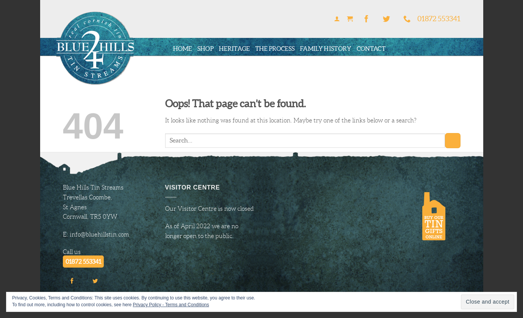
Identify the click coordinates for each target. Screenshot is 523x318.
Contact (371, 48)
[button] (337, 19)
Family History (325, 48)
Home (182, 48)
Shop (205, 48)
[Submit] (452, 140)
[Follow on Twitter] (387, 19)
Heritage (234, 48)
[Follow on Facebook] (366, 19)
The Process (275, 48)
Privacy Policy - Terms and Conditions (171, 304)
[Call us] (407, 19)
